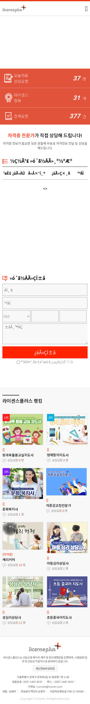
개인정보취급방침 (45, 668)
